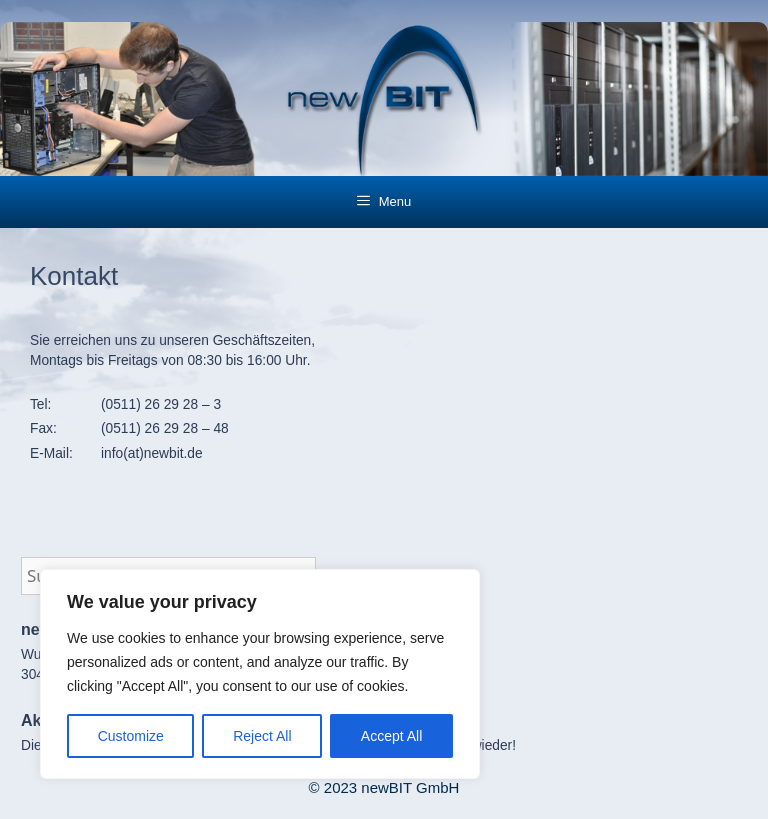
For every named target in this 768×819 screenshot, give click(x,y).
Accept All (391, 736)
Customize (131, 736)
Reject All (262, 736)
